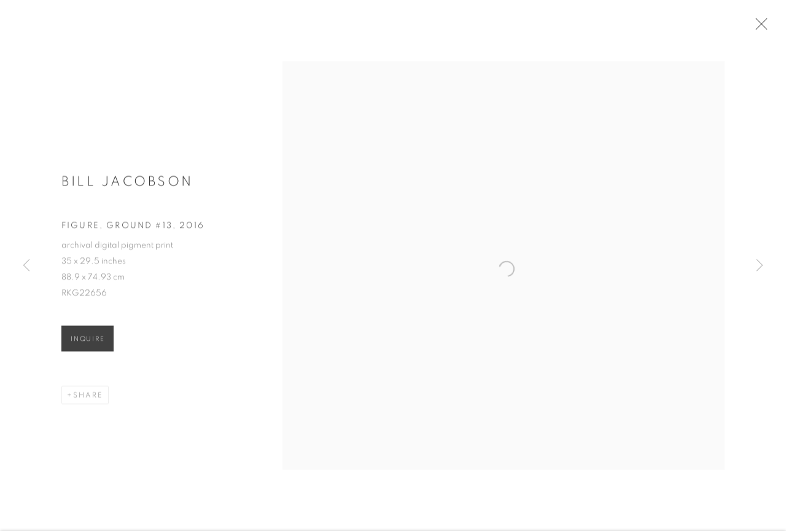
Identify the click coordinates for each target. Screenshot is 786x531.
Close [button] (761, 27)
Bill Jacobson (127, 185)
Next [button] (759, 266)
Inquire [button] (87, 342)
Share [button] (88, 399)
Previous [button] (26, 266)
